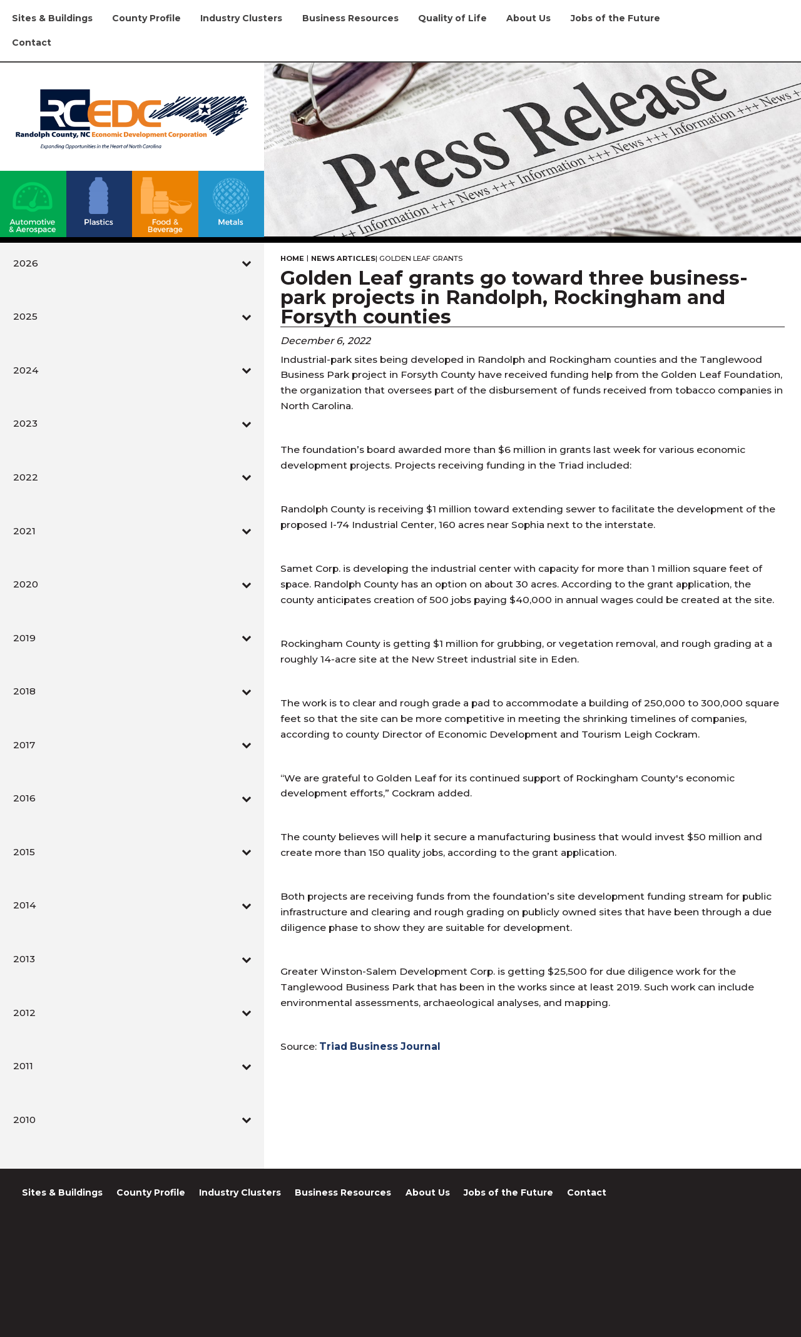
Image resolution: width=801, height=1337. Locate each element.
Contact (31, 42)
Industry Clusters (241, 18)
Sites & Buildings (52, 18)
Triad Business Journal (380, 1046)
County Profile (146, 18)
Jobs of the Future (615, 18)
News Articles (343, 258)
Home (292, 258)
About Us (528, 18)
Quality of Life (452, 18)
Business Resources (350, 18)
